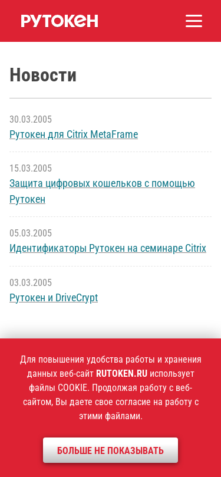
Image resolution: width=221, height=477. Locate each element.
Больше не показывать (110, 450)
